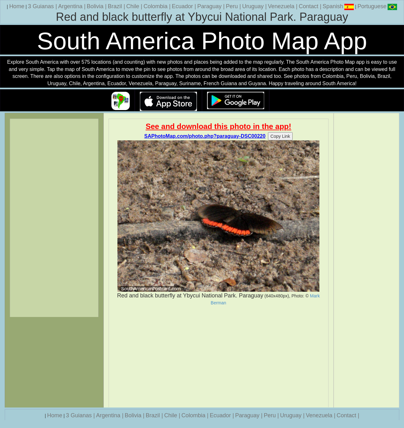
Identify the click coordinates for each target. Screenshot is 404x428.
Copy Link (280, 136)
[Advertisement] (219, 356)
